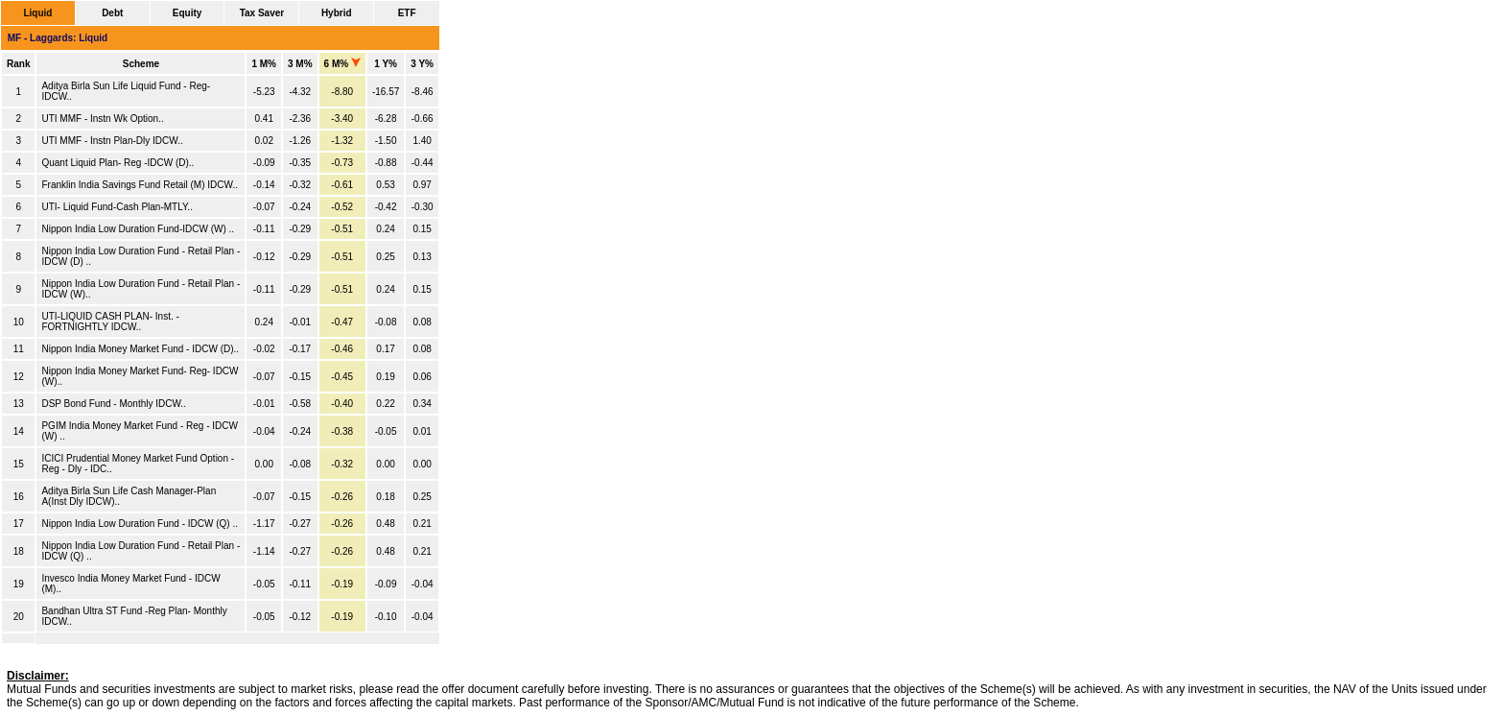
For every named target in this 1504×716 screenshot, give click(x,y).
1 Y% (385, 64)
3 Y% (422, 64)
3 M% (300, 64)
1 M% (263, 64)
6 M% (342, 64)
